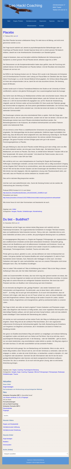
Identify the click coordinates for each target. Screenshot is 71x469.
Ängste (14, 370)
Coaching (20, 370)
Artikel (14, 209)
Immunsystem (7, 444)
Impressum (29, 460)
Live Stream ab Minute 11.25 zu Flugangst (15, 397)
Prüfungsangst (53, 372)
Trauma (15, 374)
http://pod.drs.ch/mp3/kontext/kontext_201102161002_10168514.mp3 (26, 193)
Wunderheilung (37, 211)
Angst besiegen (8, 387)
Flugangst (30, 372)
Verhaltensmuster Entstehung (12, 430)
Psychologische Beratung (31, 370)
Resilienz (5, 441)
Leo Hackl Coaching (35, 9)
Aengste (13, 211)
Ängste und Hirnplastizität (10, 424)
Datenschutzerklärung (38, 460)
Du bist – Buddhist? (16, 219)
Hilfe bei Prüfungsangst (41, 372)
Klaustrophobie (7, 408)
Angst (18, 372)
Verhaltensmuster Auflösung (11, 427)
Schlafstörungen (27, 211)
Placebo (8, 32)
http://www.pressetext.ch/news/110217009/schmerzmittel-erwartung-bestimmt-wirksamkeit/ (33, 197)
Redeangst (61, 372)
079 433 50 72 (62, 10)
